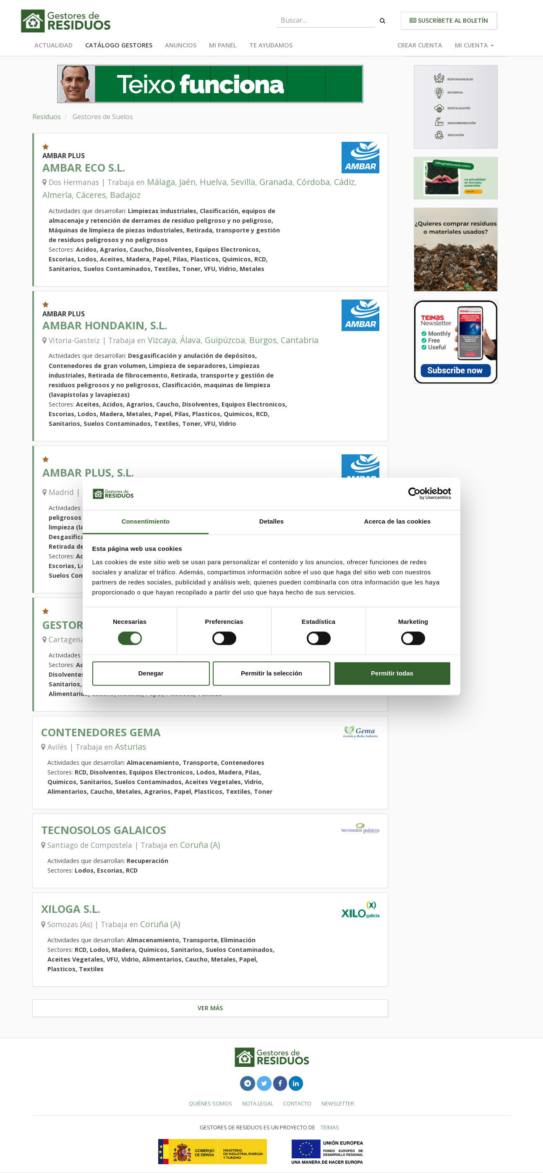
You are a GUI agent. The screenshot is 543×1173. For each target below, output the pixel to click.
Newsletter (337, 1103)
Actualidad (53, 45)
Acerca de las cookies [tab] (397, 521)
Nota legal (257, 1103)
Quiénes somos (210, 1103)
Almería (57, 195)
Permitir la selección (271, 673)
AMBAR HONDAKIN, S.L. (104, 325)
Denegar (150, 673)
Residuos (46, 116)
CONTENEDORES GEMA (101, 732)
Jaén (187, 182)
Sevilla (243, 182)
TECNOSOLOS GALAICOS (103, 830)
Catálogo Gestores (118, 45)
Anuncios (180, 45)
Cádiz (344, 182)
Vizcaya (162, 340)
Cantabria (299, 340)
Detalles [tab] (271, 521)
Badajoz (125, 195)
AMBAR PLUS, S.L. (88, 472)
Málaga (161, 182)
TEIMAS (330, 1127)
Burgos (263, 340)
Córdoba (313, 182)
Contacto (297, 1103)
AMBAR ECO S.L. (83, 167)
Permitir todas (392, 673)
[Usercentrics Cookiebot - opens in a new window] (414, 493)
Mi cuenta (474, 45)
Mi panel (223, 45)
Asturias (130, 746)
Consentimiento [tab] (146, 521)
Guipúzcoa (225, 340)
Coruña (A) (200, 844)
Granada (275, 182)
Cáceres (91, 195)
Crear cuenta (419, 45)
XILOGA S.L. (70, 909)
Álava (190, 340)
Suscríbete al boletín (449, 20)
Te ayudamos (270, 45)
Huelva (213, 182)
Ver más (210, 1008)
